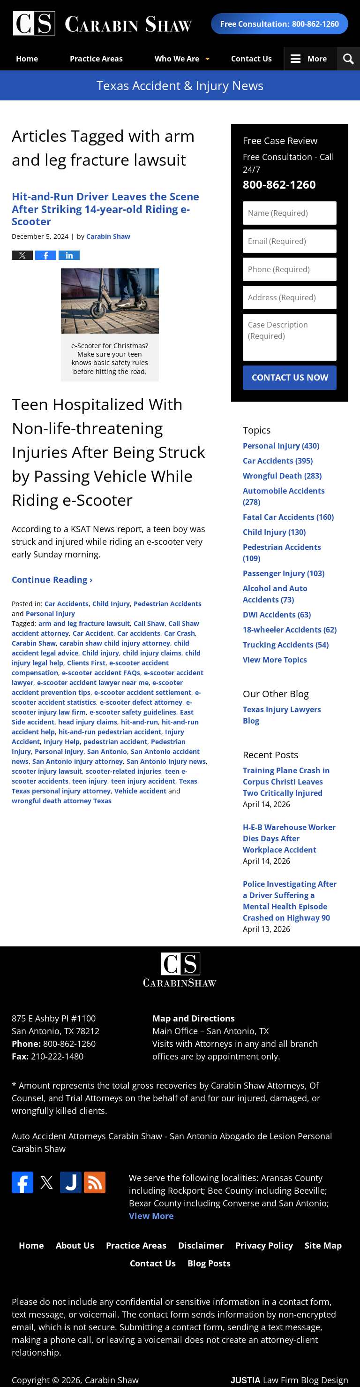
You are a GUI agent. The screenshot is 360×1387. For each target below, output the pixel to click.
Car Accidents (67, 603)
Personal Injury (50, 613)
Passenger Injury (283, 573)
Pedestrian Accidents (168, 603)
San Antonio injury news (166, 761)
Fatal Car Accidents (288, 517)
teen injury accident (143, 781)
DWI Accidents (277, 615)
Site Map (323, 1245)
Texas (188, 781)
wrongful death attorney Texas (62, 800)
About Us (75, 1245)
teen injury (89, 781)
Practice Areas (96, 58)
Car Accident (93, 633)
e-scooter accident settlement (142, 692)
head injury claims (87, 721)
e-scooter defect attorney (141, 702)
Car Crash (179, 633)
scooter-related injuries (123, 771)
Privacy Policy (264, 1245)
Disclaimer (201, 1245)
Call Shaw (149, 623)
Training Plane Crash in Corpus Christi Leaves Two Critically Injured (286, 781)
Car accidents (138, 633)
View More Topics (275, 660)
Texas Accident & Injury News (102, 23)
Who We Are (177, 58)
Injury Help (62, 741)
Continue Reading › (52, 579)
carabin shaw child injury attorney (115, 643)
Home (27, 58)
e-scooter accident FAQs (101, 672)
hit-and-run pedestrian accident (110, 731)
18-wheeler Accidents (290, 630)
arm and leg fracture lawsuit (84, 623)
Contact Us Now (290, 377)
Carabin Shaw (34, 643)
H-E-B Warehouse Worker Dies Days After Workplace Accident (289, 838)
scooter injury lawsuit (47, 771)
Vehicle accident (140, 790)
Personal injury (59, 751)
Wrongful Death (282, 476)
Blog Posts (209, 1263)
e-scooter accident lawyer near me (93, 682)
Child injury (100, 652)
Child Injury (111, 603)
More (317, 58)
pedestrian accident (115, 741)
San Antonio (107, 751)
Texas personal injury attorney (61, 790)
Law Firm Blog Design (289, 1380)
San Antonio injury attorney (77, 761)
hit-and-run (139, 721)
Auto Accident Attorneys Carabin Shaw (87, 1136)
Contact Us (251, 58)
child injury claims (152, 652)
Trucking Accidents (286, 645)
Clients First (86, 662)
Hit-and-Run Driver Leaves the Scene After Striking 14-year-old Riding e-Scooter (105, 208)
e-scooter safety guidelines (133, 712)
